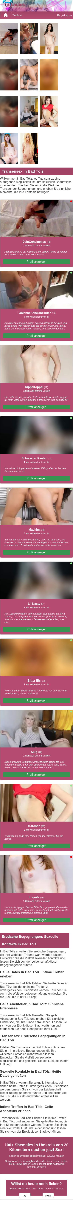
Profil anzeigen (36, 261)
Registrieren (64, 15)
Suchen (17, 15)
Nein (48, 1195)
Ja (24, 1195)
